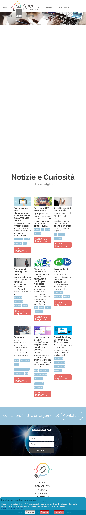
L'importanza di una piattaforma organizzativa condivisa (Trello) (41, 343)
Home (4, 7)
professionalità (38, 387)
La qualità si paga (61, 270)
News (19, 16)
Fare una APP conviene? (41, 209)
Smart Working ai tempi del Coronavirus (62, 339)
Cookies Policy (6, 508)
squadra (16, 365)
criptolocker (39, 311)
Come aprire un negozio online (21, 271)
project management (40, 374)
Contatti (30, 16)
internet (25, 306)
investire (47, 229)
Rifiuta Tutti (44, 512)
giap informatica (19, 373)
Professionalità (58, 292)
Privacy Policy (18, 508)
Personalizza (30, 512)
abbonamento (18, 239)
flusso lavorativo (39, 383)
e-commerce (18, 297)
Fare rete (19, 337)
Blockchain (61, 234)
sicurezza (48, 307)
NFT (55, 234)
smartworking (58, 358)
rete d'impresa (25, 361)
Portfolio (7, 16)
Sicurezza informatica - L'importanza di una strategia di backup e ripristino (41, 276)
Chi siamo (43, 482)
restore (41, 307)
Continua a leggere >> (21, 249)
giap (26, 373)
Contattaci (72, 415)
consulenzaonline (59, 362)
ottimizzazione (38, 379)
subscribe (27, 239)
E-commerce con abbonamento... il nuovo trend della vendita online (22, 214)
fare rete (16, 361)
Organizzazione (43, 370)
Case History (64, 7)
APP (42, 229)
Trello (36, 370)
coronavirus (57, 371)
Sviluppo (36, 229)
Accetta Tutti (59, 512)
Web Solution (32, 7)
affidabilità (66, 297)
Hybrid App (48, 7)
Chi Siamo (16, 7)
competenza (58, 297)
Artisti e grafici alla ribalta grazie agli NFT (62, 210)
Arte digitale (58, 238)
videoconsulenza (59, 366)
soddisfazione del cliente (21, 369)
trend (24, 243)
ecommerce (18, 243)
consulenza (37, 233)
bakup (36, 307)
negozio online (18, 301)
